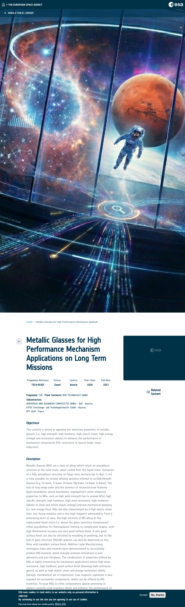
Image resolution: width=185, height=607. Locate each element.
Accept (143, 596)
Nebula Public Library (19, 13)
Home (29, 322)
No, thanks (157, 596)
